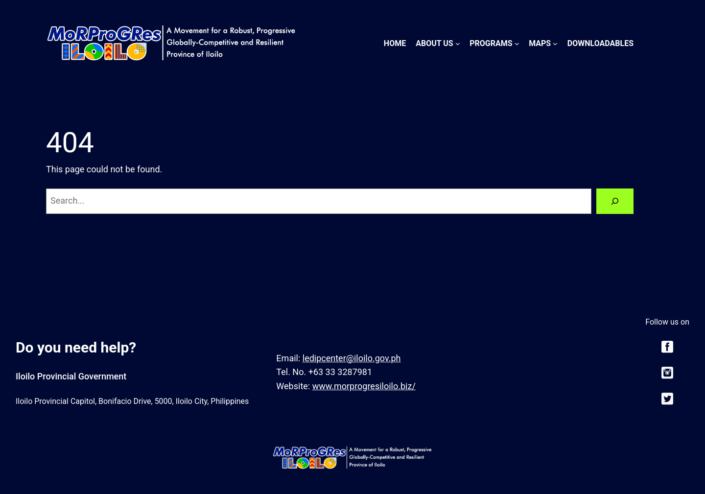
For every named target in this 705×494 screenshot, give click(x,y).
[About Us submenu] (457, 43)
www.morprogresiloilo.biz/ (364, 386)
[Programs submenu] (517, 43)
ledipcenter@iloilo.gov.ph (352, 358)
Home (395, 43)
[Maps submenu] (555, 43)
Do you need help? (76, 347)
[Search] (615, 201)
